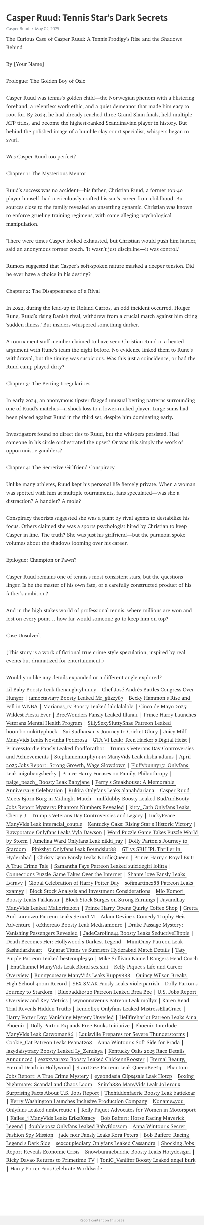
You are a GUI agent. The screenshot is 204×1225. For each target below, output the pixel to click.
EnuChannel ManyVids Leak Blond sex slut (59, 967)
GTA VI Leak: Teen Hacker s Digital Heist (140, 740)
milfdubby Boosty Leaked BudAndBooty (143, 798)
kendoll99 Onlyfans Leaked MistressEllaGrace (128, 1008)
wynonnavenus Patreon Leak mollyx (115, 1000)
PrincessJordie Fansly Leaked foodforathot (55, 748)
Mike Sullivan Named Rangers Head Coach (148, 958)
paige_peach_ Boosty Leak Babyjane (48, 782)
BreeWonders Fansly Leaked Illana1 (97, 714)
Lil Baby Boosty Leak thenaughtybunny (51, 689)
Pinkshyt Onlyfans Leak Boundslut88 (74, 849)
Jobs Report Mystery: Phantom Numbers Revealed (65, 807)
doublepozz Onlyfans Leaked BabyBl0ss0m (77, 1126)
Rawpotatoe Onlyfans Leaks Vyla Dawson (54, 832)
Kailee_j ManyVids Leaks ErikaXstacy (52, 1118)
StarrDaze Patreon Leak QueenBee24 (118, 1067)
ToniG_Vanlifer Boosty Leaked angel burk (147, 1160)
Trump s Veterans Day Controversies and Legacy (87, 815)
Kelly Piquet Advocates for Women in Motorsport (138, 1110)
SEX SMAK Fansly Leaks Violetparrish (116, 983)
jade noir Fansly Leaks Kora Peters (98, 1135)
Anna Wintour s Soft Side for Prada (139, 1042)
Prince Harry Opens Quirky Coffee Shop (131, 908)
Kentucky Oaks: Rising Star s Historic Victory (140, 824)
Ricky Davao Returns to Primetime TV (50, 1160)
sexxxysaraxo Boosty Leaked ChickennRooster (91, 1059)
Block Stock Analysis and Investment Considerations (90, 891)
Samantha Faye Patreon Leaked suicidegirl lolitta (110, 866)
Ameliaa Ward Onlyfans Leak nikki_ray (78, 841)
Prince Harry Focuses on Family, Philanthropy (115, 773)
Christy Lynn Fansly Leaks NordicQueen (82, 857)
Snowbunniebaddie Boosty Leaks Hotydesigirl (138, 1151)
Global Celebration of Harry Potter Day (73, 883)
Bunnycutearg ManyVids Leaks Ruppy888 (82, 975)
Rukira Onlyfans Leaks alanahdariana (111, 790)
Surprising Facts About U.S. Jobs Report (52, 1093)
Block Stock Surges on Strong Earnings (110, 899)
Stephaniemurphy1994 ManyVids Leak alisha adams (114, 756)
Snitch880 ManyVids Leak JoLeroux (139, 1084)
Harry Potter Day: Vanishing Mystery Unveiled (60, 1017)
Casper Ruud (17, 28)
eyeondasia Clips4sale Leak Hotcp (133, 1076)
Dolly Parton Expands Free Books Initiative (80, 1025)
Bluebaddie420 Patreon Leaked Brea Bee (105, 992)
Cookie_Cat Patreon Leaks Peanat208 (49, 1042)
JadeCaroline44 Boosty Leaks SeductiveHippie (136, 933)
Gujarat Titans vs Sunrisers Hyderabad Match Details (109, 950)
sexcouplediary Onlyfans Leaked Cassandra (105, 1143)
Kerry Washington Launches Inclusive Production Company (78, 1101)
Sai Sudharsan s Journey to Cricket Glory (110, 731)
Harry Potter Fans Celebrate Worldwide (56, 1168)
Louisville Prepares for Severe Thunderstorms (132, 1034)
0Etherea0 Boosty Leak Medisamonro (79, 925)
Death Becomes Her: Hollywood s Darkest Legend (63, 941)
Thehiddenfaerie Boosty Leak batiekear (150, 1093)
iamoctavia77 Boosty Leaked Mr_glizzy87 (76, 698)
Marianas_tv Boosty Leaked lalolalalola (88, 706)
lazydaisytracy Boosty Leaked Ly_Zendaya (54, 1051)
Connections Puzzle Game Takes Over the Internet (64, 874)
